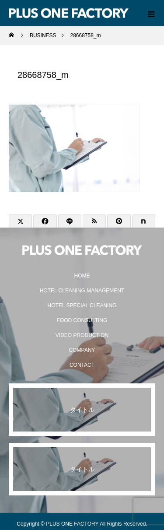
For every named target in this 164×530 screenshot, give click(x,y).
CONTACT (82, 365)
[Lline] (69, 221)
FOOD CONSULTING (82, 320)
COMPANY (82, 350)
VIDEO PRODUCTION (82, 335)
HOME (82, 276)
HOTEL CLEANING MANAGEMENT (82, 291)
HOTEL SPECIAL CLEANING (82, 305)
